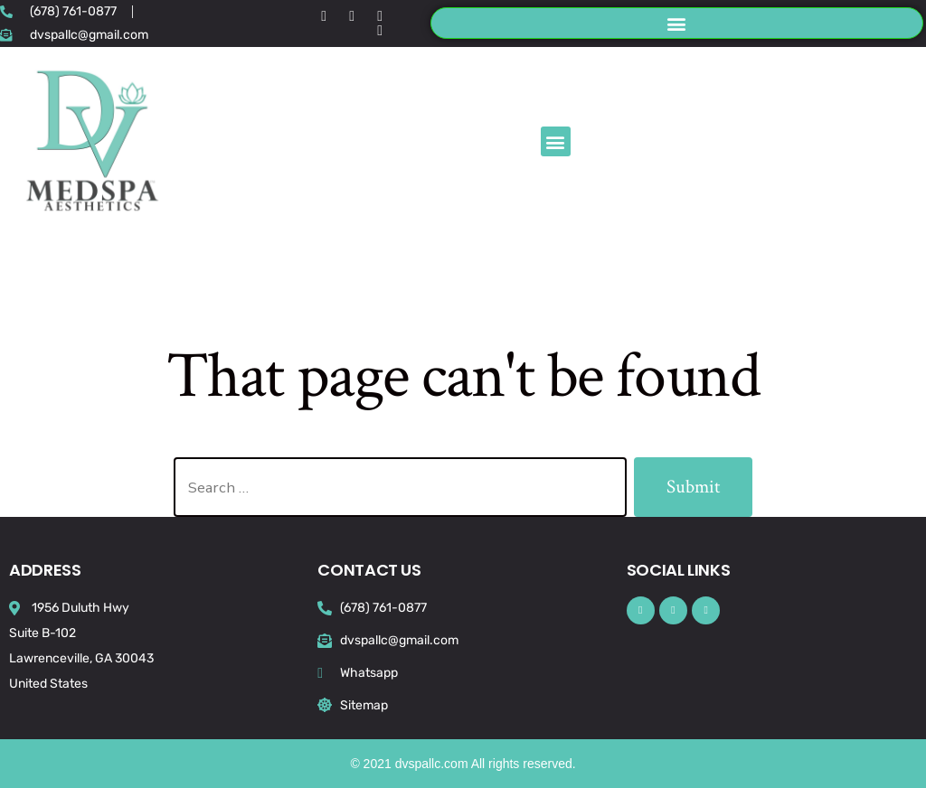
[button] (677, 23)
